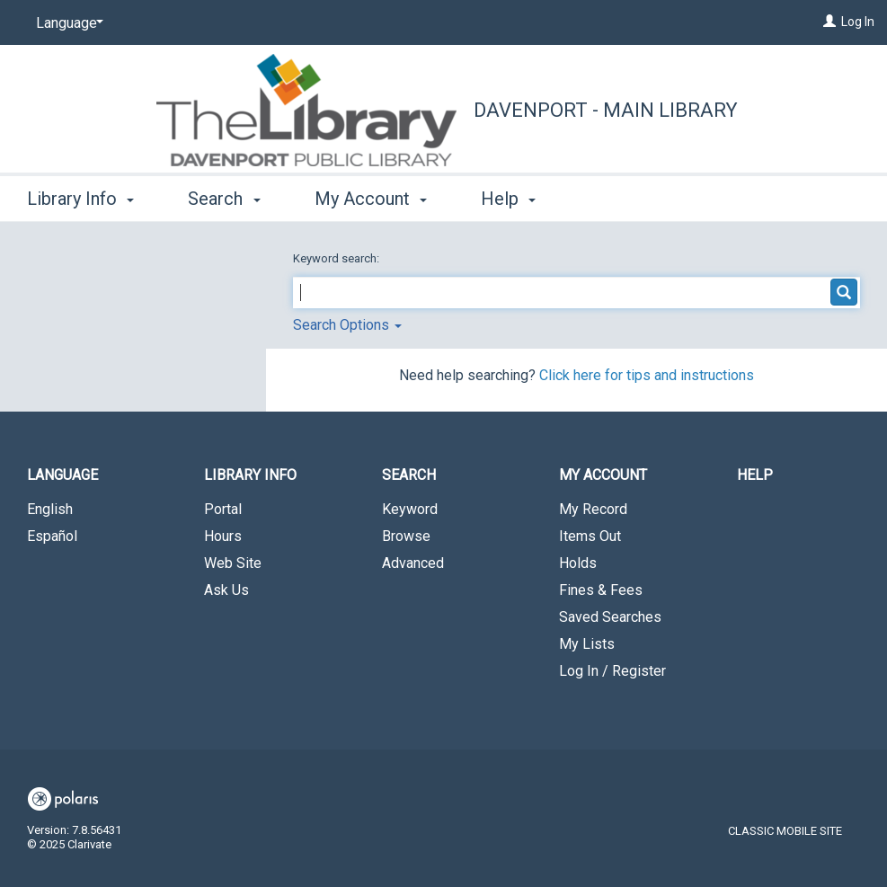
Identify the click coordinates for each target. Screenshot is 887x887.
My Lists (587, 643)
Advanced (413, 563)
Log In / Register (612, 670)
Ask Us (226, 590)
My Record (593, 509)
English (50, 509)
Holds (578, 563)
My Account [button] (371, 198)
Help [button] (508, 198)
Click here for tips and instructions (646, 375)
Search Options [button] (347, 324)
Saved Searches (610, 616)
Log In (857, 21)
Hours (223, 536)
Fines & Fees (601, 590)
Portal (223, 509)
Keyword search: (337, 258)
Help (755, 474)
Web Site (233, 563)
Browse (406, 536)
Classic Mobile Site (785, 831)
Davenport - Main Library (606, 110)
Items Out (590, 536)
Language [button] (62, 474)
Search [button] (224, 198)
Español (52, 536)
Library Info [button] (80, 198)
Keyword (410, 509)
